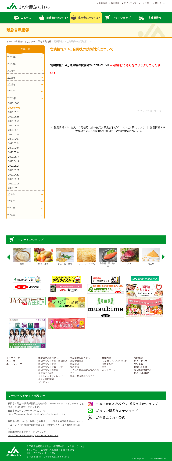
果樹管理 (74, 367)
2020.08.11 (13, 130)
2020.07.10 (13, 147)
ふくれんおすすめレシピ (50, 376)
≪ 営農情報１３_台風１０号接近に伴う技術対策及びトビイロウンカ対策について (97, 127)
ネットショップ (14, 364)
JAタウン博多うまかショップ (117, 411)
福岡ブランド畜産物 (48, 370)
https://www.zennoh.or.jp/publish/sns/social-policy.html (36, 414)
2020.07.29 (13, 134)
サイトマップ (130, 3)
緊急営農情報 (44, 41)
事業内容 (103, 3)
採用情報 (115, 3)
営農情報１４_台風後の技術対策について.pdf (79, 65)
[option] (22, 257)
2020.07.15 (13, 143)
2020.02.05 (13, 183)
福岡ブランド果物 (47, 364)
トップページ (13, 358)
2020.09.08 (14, 107)
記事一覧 (25, 49)
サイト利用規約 (141, 373)
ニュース (10, 361)
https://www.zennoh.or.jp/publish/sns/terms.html (33, 435)
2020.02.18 (13, 179)
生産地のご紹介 (46, 373)
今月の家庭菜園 (46, 379)
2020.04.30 (13, 174)
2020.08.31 (13, 116)
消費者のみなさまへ (48, 358)
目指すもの (107, 364)
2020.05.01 (13, 165)
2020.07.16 (13, 139)
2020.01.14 (13, 188)
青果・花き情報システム (82, 376)
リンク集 (145, 3)
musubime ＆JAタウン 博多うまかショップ (127, 404)
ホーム (9, 41)
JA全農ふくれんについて (114, 361)
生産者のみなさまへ (25, 41)
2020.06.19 (13, 156)
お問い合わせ (159, 3)
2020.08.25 (13, 125)
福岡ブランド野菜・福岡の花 (52, 361)
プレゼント (43, 382)
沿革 (104, 367)
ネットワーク (108, 370)
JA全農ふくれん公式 (110, 417)
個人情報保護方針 (143, 370)
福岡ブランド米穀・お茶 (50, 367)
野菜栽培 (74, 364)
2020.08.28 (13, 121)
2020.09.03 (13, 112)
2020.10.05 (13, 103)
